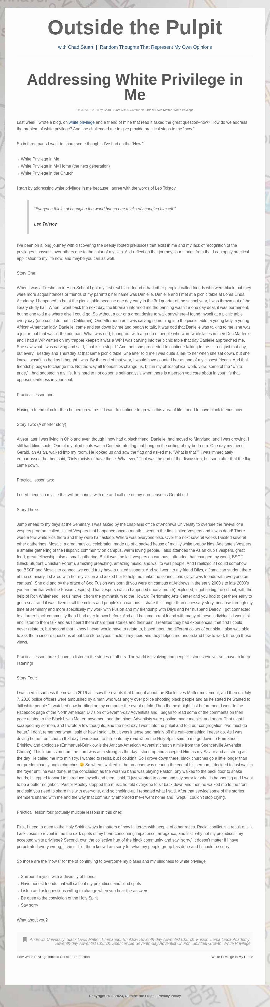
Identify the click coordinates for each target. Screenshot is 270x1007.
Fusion (202, 939)
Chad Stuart (112, 109)
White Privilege (183, 109)
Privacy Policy (169, 996)
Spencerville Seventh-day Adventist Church (151, 943)
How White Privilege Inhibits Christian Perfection (53, 956)
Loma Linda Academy (230, 939)
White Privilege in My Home (232, 956)
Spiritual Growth (207, 943)
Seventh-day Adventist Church (82, 943)
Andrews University (47, 939)
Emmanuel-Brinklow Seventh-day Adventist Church (148, 939)
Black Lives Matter (159, 109)
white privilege (82, 122)
